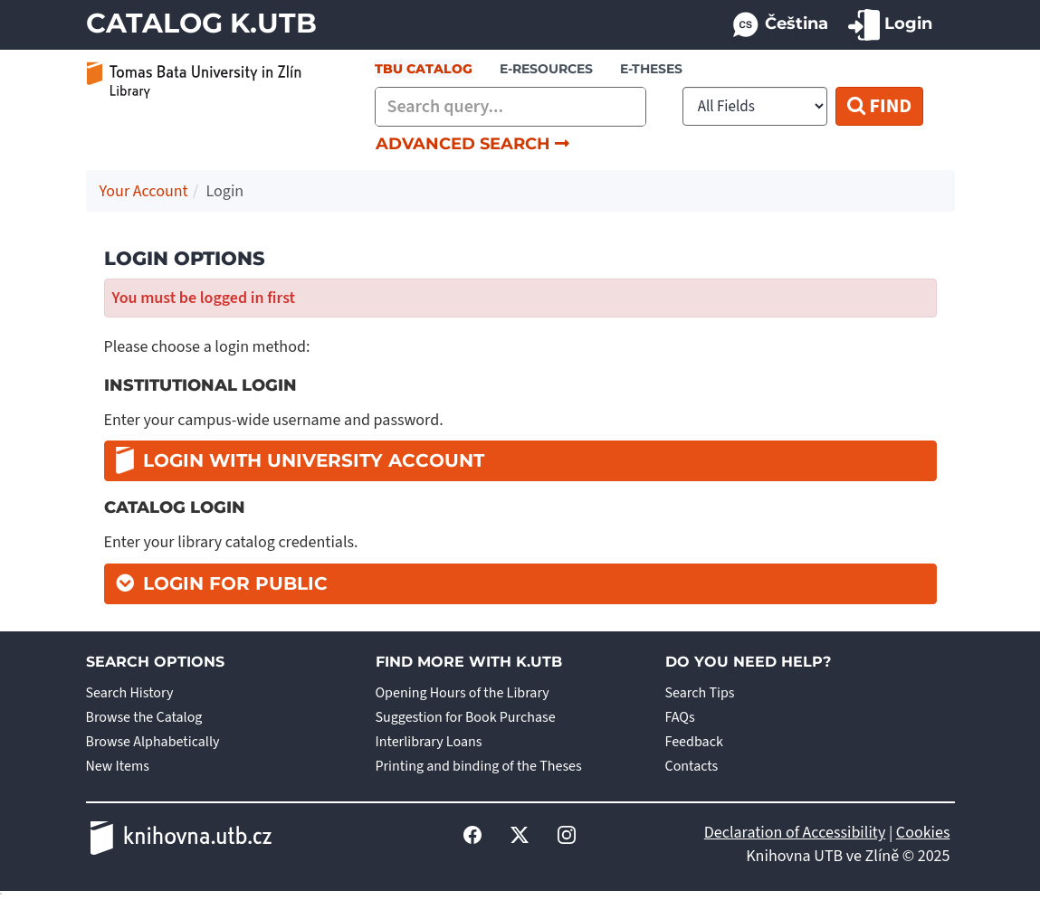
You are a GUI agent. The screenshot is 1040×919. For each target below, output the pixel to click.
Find (879, 105)
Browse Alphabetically (153, 742)
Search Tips (700, 693)
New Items (117, 766)
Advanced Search (472, 144)
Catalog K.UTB (201, 23)
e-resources (546, 69)
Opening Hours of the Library (462, 693)
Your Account (144, 191)
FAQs (680, 717)
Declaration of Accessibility (795, 832)
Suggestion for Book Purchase (466, 717)
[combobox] (510, 107)
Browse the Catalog (144, 717)
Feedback (694, 742)
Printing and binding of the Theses (479, 766)
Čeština (779, 25)
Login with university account (300, 460)
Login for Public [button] (235, 583)
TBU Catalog (423, 69)
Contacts (692, 766)
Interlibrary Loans (429, 742)
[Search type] (754, 106)
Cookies (923, 832)
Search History (130, 693)
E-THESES (651, 69)
